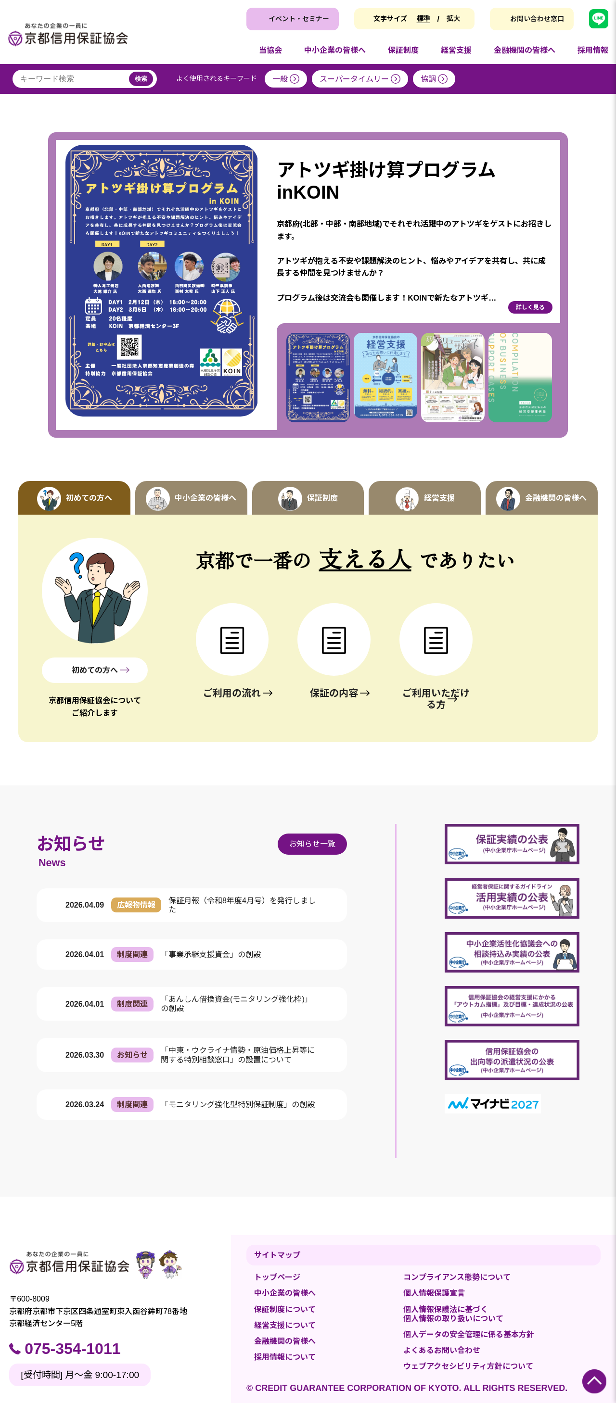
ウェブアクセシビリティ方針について (468, 1366)
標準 (423, 18)
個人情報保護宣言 (434, 1293)
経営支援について (285, 1325)
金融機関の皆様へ (285, 1341)
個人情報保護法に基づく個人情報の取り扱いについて (453, 1314)
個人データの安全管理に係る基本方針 (468, 1334)
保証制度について (285, 1309)
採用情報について (285, 1357)
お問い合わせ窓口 (537, 19)
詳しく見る (530, 307)
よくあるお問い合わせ (441, 1350)
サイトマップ (277, 1255)
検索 (141, 78)
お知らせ (71, 844)
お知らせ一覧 (312, 844)
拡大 (453, 18)
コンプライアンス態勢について (457, 1277)
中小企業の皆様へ (285, 1293)
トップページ (277, 1277)
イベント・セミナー (299, 19)
